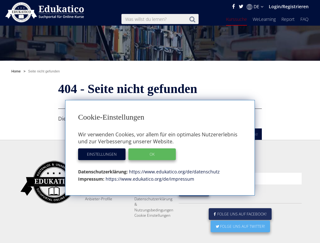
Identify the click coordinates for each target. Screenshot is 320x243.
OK (152, 154)
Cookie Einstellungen (152, 215)
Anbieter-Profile (98, 199)
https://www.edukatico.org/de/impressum (149, 179)
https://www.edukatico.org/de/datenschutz (174, 172)
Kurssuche (236, 19)
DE (255, 6)
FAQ (304, 19)
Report (288, 19)
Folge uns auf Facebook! (240, 214)
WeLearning (264, 19)
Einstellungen (102, 154)
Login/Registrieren (289, 6)
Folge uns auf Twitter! (240, 226)
